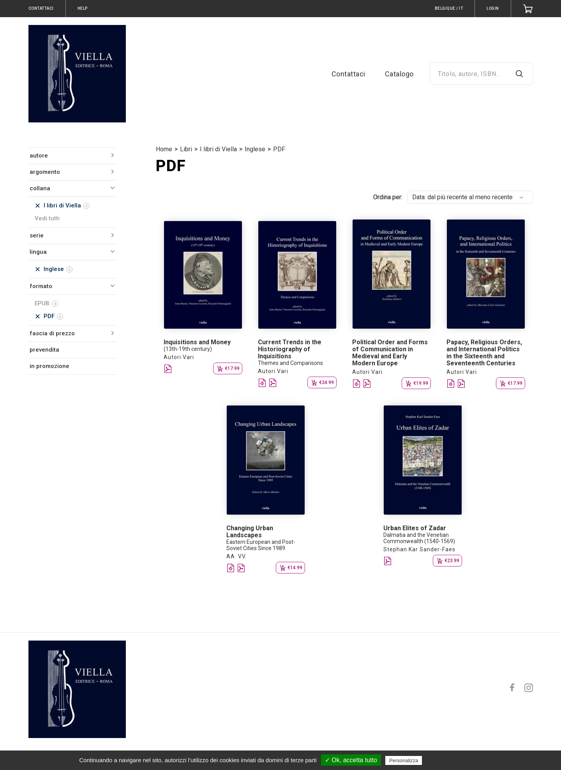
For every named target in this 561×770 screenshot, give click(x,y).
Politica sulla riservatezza (456, 760)
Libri (186, 149)
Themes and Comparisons (290, 363)
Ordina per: (387, 197)
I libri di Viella (218, 149)
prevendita (44, 349)
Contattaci (348, 74)
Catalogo (399, 74)
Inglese (255, 149)
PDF (279, 149)
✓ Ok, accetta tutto (351, 760)
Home (164, 149)
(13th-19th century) (188, 349)
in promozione (49, 366)
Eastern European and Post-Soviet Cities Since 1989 (260, 545)
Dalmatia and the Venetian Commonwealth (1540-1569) (419, 538)
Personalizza (403, 760)
